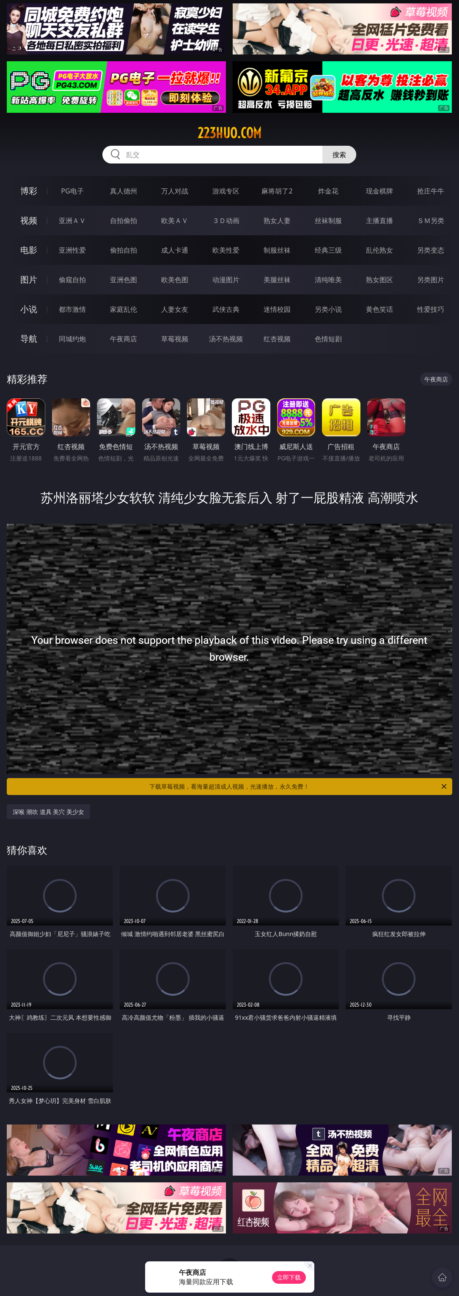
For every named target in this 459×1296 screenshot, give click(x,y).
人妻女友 (174, 309)
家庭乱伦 (123, 309)
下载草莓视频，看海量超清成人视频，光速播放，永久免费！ (298, 786)
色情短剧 (328, 338)
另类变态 (430, 250)
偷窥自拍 (72, 279)
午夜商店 (123, 338)
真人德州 (123, 191)
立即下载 (289, 1277)
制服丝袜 (277, 250)
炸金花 (328, 191)
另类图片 (430, 279)
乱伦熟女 (379, 250)
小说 (28, 309)
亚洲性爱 (72, 250)
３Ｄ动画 (225, 220)
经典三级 (328, 250)
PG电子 (72, 191)
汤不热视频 (226, 338)
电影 (28, 250)
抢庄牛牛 (430, 191)
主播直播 (379, 220)
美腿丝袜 (277, 279)
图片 (28, 279)
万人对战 (174, 191)
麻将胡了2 (276, 191)
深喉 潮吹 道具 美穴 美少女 (48, 812)
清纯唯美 (328, 279)
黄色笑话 (379, 309)
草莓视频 (174, 338)
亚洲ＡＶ (72, 220)
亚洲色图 (123, 279)
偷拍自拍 (123, 250)
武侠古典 (225, 309)
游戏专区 (225, 191)
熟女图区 (379, 279)
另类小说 (328, 309)
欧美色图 (174, 279)
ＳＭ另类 (430, 220)
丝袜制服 (328, 220)
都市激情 (72, 309)
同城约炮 (72, 338)
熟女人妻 (277, 220)
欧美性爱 (225, 250)
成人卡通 (174, 250)
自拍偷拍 (123, 220)
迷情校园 (277, 309)
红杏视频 (277, 338)
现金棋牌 (379, 191)
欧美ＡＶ (174, 220)
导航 (28, 338)
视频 (28, 220)
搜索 (339, 154)
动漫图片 (225, 279)
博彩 (28, 190)
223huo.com (229, 133)
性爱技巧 (430, 309)
